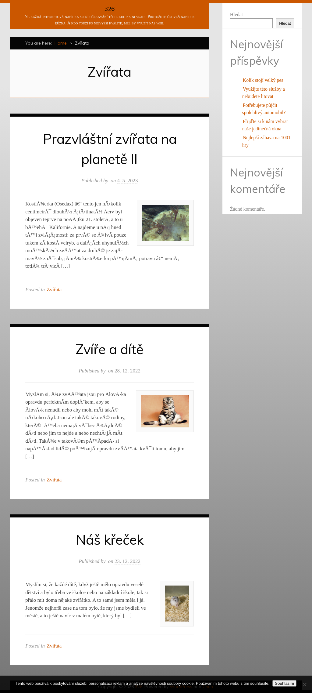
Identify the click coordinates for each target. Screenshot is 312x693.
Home (61, 43)
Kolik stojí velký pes (263, 80)
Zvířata (54, 289)
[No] (304, 684)
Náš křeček (110, 539)
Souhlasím (284, 683)
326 (110, 9)
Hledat (236, 14)
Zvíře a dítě (110, 349)
